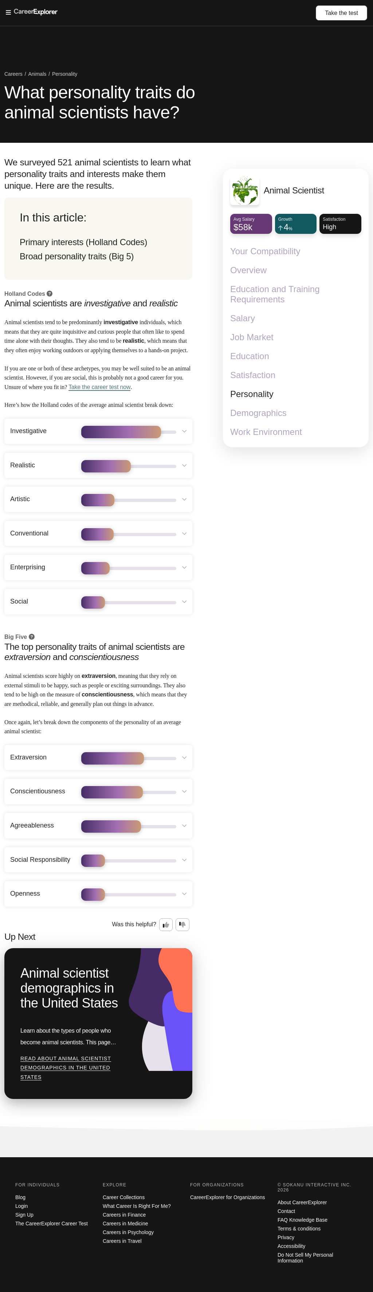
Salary (242, 318)
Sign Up (24, 1215)
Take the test (341, 13)
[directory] (98, 238)
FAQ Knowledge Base (302, 1220)
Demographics (258, 413)
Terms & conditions (299, 1229)
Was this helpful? (134, 924)
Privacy (286, 1237)
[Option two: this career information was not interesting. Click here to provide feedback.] (182, 924)
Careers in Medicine (125, 1223)
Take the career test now (99, 387)
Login (21, 1206)
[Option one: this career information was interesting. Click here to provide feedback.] (166, 924)
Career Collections (124, 1197)
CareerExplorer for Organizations (227, 1197)
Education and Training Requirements (275, 294)
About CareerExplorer (302, 1202)
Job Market (252, 337)
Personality (252, 394)
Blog (20, 1197)
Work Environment (266, 432)
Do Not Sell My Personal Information (305, 1258)
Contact (286, 1211)
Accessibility (291, 1246)
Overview (248, 270)
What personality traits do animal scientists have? (99, 102)
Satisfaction (252, 375)
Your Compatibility (265, 251)
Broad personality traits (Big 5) (77, 256)
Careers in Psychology (128, 1232)
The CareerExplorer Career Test (51, 1223)
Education (249, 356)
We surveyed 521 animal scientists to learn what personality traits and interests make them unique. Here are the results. (97, 174)
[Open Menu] (161, 12)
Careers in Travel (122, 1241)
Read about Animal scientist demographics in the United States (65, 1068)
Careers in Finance (124, 1215)
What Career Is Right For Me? (137, 1206)
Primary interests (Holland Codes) (83, 242)
